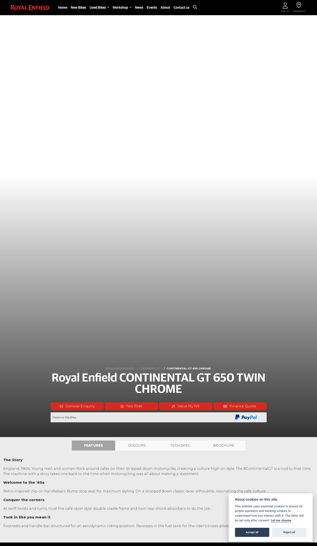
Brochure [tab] (223, 445)
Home (62, 7)
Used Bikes (98, 7)
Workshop (121, 7)
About (165, 7)
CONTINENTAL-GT (150, 368)
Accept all (252, 532)
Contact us (181, 7)
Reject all (289, 532)
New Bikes (78, 7)
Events (152, 7)
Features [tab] (93, 445)
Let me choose (281, 520)
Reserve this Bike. (65, 417)
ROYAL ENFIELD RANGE (119, 368)
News (139, 7)
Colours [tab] (137, 445)
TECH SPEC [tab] (180, 445)
